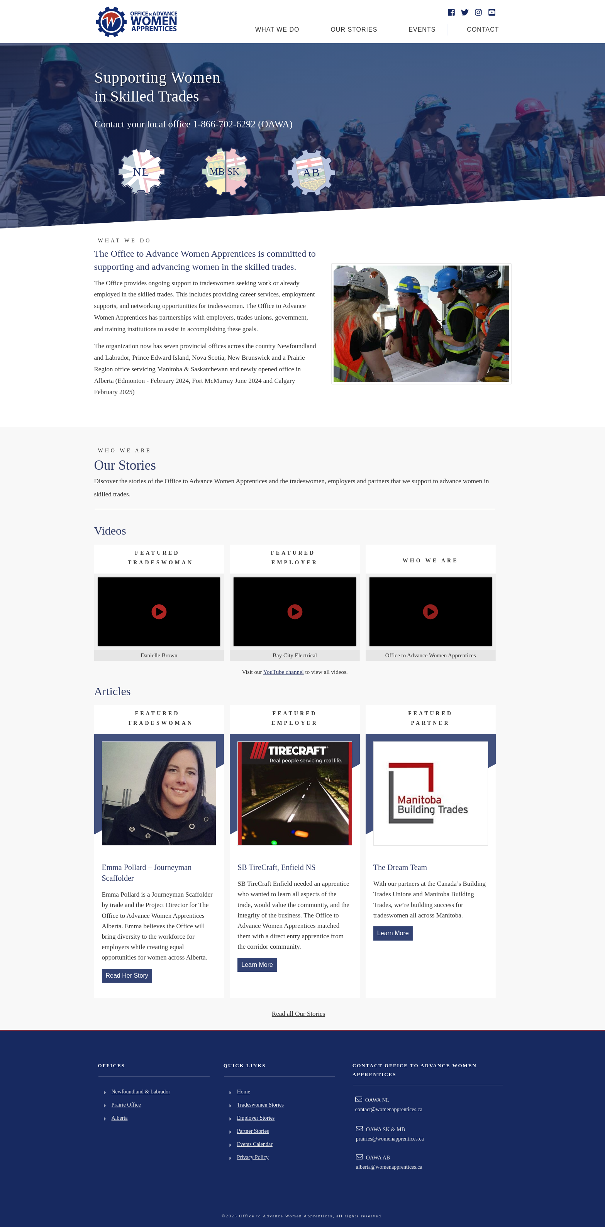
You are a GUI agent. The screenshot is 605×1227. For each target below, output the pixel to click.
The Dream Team (400, 867)
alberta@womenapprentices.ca (389, 1167)
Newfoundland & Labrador (141, 1092)
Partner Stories (253, 1131)
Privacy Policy (253, 1157)
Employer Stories (256, 1118)
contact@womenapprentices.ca (388, 1109)
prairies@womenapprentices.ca (390, 1139)
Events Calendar (255, 1144)
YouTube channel (283, 672)
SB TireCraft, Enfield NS (276, 867)
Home (243, 1092)
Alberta (120, 1118)
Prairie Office (126, 1105)
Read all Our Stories (298, 1013)
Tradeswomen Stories (260, 1105)
